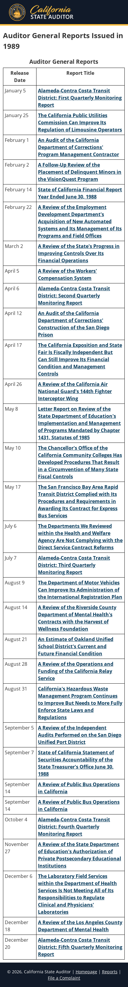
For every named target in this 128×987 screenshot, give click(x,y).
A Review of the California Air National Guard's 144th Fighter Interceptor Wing (75, 391)
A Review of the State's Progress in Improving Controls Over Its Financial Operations (79, 253)
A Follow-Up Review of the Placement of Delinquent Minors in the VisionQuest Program (79, 172)
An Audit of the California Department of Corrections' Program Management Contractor (78, 147)
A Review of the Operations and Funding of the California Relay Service (75, 671)
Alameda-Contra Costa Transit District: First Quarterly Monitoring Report (80, 97)
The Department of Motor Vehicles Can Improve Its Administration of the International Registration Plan (80, 589)
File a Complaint (64, 978)
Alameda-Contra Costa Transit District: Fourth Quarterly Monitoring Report (74, 826)
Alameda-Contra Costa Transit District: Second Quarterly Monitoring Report (74, 295)
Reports (110, 971)
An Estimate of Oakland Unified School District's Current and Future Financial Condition (75, 646)
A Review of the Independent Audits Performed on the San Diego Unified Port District (79, 734)
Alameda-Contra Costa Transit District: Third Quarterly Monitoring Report (74, 565)
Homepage (86, 971)
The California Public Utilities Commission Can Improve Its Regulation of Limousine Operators (80, 122)
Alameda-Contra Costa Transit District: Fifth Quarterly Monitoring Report (80, 947)
